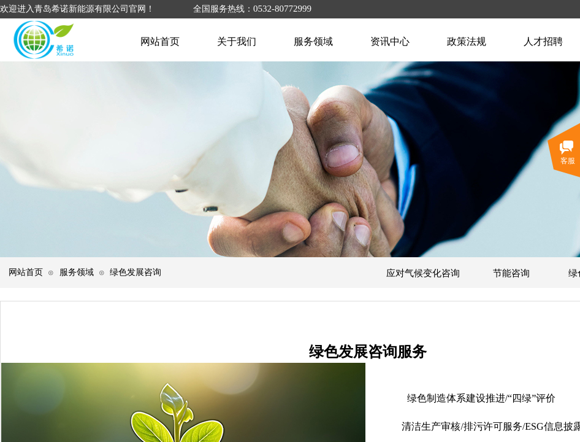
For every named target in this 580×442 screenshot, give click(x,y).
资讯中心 (390, 41)
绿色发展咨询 (135, 272)
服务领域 (76, 272)
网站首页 (26, 272)
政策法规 (466, 41)
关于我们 (236, 41)
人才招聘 (543, 41)
